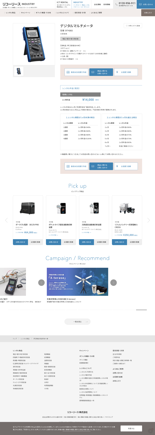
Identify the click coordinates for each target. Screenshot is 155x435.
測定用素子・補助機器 (20, 376)
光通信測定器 (17, 385)
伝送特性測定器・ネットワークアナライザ (25, 363)
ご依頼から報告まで (119, 363)
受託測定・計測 (80, 12)
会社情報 (97, 4)
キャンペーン (25, 12)
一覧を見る (77, 321)
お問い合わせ (148, 4)
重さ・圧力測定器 (49, 373)
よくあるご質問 (96, 12)
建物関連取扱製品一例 (86, 400)
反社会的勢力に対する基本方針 (52, 417)
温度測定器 (48, 360)
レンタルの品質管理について (88, 392)
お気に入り (148, 13)
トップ (15, 339)
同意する (131, 428)
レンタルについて (63, 12)
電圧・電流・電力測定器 (70, 39)
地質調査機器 (48, 385)
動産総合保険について (86, 389)
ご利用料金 (116, 357)
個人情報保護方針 (70, 417)
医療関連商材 (83, 363)
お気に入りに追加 (134, 26)
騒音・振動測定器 (49, 367)
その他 (46, 388)
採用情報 (106, 4)
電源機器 (47, 354)
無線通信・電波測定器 (20, 373)
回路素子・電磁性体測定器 (21, 357)
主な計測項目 (117, 354)
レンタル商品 (11, 12)
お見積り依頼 (126, 72)
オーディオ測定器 (18, 379)
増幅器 (46, 363)
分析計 (46, 382)
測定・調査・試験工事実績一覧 (122, 360)
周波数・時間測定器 (19, 360)
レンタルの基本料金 (85, 375)
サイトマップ (109, 417)
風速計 (46, 379)
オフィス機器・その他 (43, 12)
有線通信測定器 (18, 388)
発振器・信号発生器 (19, 370)
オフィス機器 (83, 360)
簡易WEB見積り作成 (78, 72)
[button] (148, 220)
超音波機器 (48, 370)
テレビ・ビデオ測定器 (19, 382)
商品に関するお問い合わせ (102, 72)
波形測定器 (16, 367)
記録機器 (47, 357)
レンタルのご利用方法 (86, 372)
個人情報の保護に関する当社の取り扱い (90, 417)
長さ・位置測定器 (49, 376)
